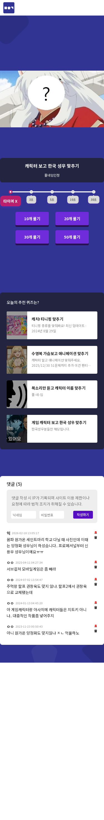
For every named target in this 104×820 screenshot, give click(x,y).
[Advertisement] (52, 324)
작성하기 (83, 723)
